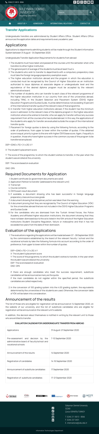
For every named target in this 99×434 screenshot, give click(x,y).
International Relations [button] (61, 23)
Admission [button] (37, 23)
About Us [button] (21, 23)
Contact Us (85, 23)
